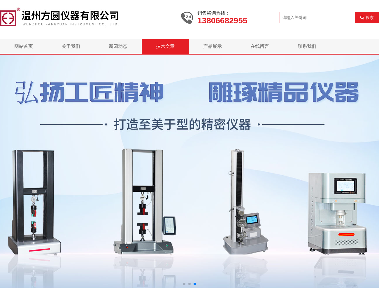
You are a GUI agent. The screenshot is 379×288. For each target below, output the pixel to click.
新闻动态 (118, 46)
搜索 (370, 17)
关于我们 (71, 46)
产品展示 (212, 46)
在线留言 (259, 46)
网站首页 (23, 46)
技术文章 (165, 46)
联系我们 (307, 46)
